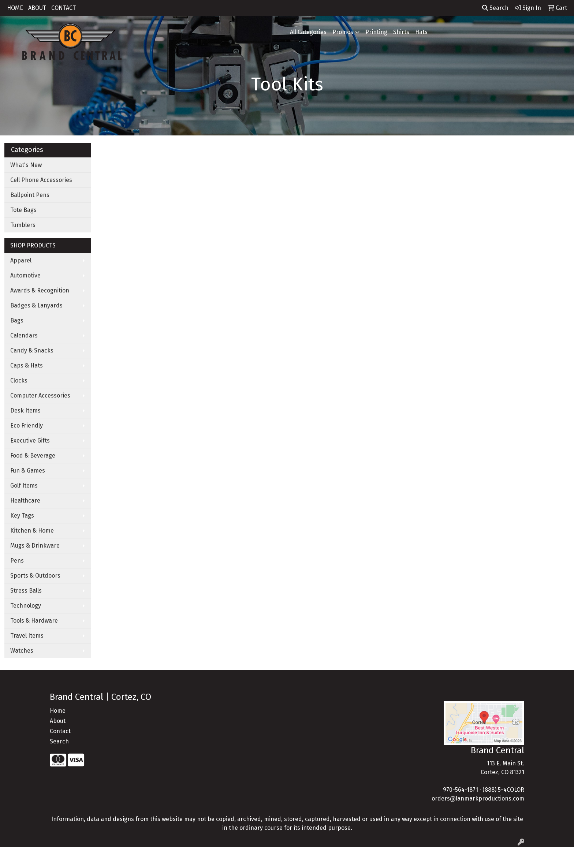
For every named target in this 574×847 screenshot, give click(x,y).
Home (58, 710)
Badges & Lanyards (36, 305)
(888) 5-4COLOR (503, 789)
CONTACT (63, 7)
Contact (60, 731)
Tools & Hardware (34, 620)
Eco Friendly (26, 425)
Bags (16, 320)
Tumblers (23, 224)
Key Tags (22, 515)
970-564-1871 (460, 789)
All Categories (308, 32)
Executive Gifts (30, 440)
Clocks (18, 380)
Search (495, 7)
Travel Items (27, 635)
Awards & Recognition (39, 290)
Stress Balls (26, 590)
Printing (376, 32)
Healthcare (25, 500)
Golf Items (24, 485)
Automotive (25, 275)
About (58, 720)
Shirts (401, 32)
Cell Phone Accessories (41, 179)
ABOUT (37, 7)
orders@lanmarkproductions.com (478, 798)
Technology (25, 605)
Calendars (24, 335)
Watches (21, 650)
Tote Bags (23, 209)
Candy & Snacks (31, 350)
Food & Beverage (32, 455)
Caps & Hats (26, 365)
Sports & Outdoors (35, 575)
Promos (342, 32)
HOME (15, 7)
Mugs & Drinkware (35, 545)
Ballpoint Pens (29, 194)
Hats (421, 32)
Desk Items (25, 410)
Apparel (20, 260)
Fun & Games (27, 470)
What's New (26, 164)
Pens (17, 560)
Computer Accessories (40, 395)
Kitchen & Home (32, 530)
